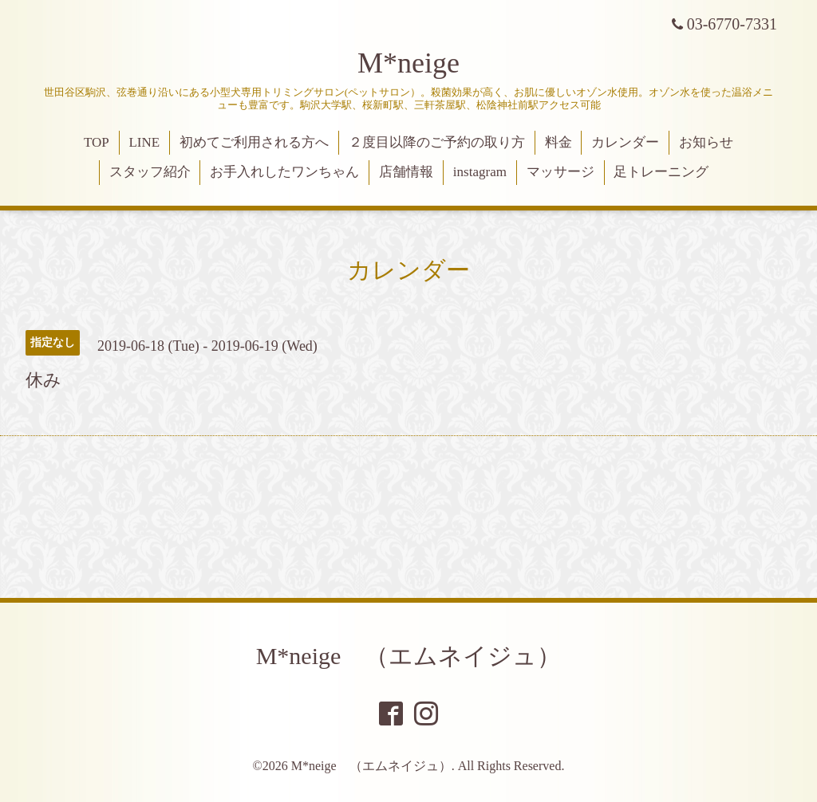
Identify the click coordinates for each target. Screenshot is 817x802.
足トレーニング (661, 171)
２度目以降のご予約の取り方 (437, 142)
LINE (144, 142)
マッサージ (560, 171)
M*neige (408, 63)
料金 (558, 142)
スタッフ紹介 (150, 171)
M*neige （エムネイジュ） (409, 656)
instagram (480, 171)
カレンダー (625, 142)
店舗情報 (406, 171)
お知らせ (706, 142)
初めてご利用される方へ (254, 142)
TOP (96, 142)
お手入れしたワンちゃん (284, 171)
